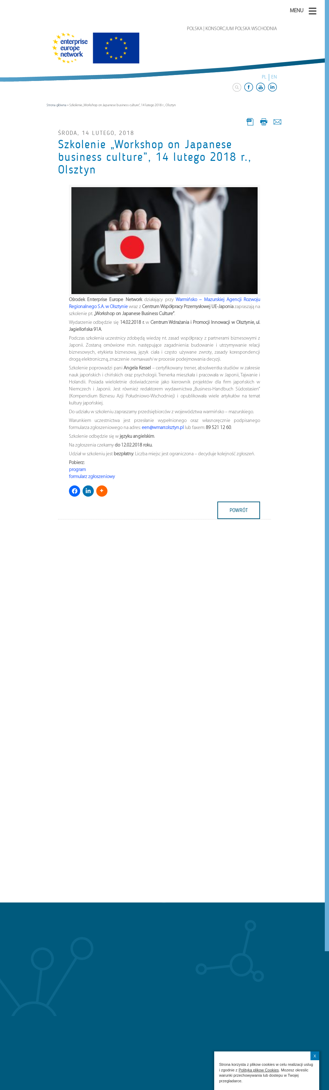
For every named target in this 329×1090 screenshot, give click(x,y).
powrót (239, 510)
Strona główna (56, 105)
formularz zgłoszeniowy (92, 476)
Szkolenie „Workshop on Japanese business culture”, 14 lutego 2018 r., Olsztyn (155, 157)
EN (274, 77)
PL (264, 77)
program (77, 469)
